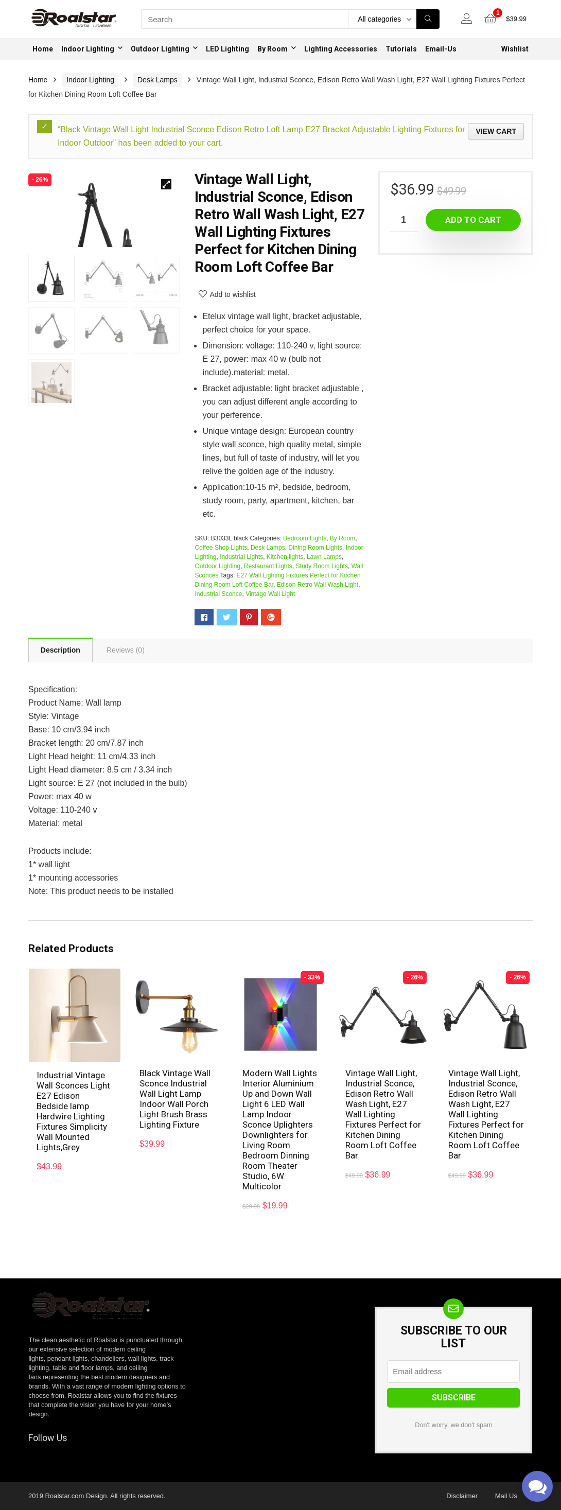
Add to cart (473, 220)
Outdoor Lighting (160, 49)
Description (60, 650)
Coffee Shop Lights (221, 547)
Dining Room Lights (315, 547)
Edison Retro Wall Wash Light (318, 584)
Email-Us (441, 49)
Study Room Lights (322, 566)
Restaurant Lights (268, 566)
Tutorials (401, 49)
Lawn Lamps (324, 556)
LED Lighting (227, 49)
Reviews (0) (126, 650)
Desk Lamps (157, 80)
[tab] (60, 650)
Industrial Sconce (218, 594)
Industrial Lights (241, 556)
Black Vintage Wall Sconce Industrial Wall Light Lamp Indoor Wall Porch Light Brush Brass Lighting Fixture (175, 1099)
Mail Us (506, 1496)
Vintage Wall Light (270, 594)
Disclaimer (462, 1496)
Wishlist (515, 49)
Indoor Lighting (87, 49)
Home (42, 49)
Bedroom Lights (304, 538)
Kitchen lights (285, 556)
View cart (496, 131)
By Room (272, 49)
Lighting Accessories (340, 49)
